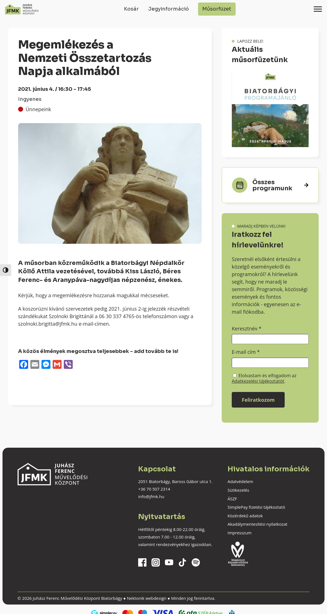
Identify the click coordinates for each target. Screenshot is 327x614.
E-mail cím (246, 352)
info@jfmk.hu (151, 496)
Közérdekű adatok (245, 515)
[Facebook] (23, 365)
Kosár (131, 9)
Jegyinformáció (168, 9)
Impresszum (240, 532)
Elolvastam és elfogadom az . (264, 378)
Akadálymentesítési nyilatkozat (257, 524)
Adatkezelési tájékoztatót (258, 381)
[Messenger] (46, 365)
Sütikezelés (238, 490)
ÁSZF (232, 498)
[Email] (34, 365)
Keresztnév (247, 328)
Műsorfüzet (216, 9)
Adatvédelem (240, 481)
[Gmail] (57, 365)
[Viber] (68, 365)
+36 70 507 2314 (154, 489)
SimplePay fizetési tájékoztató (256, 507)
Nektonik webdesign (146, 598)
